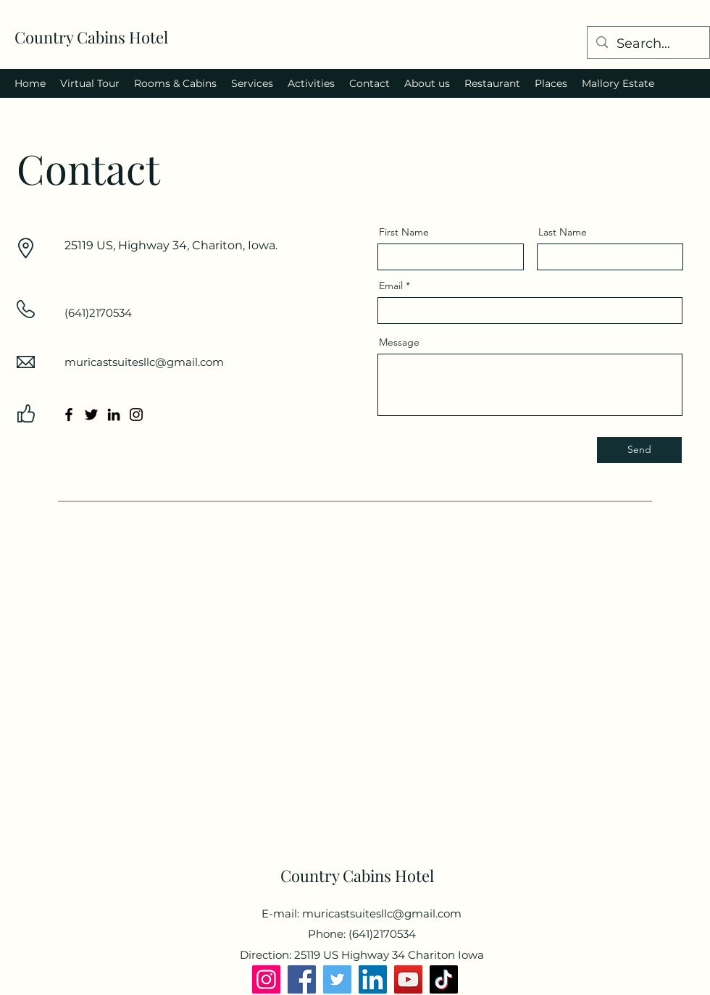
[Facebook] (69, 414)
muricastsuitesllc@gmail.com (144, 362)
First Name (404, 232)
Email (391, 285)
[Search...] (648, 44)
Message (399, 342)
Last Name (562, 232)
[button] (90, 83)
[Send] (639, 450)
